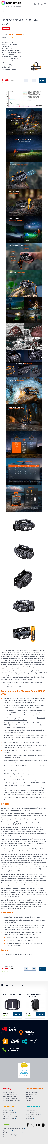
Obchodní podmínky (9, 1112)
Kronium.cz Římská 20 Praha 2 (29, 1098)
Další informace (33, 1106)
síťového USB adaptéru (14, 858)
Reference (29, 1118)
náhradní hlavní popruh (25, 788)
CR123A (11, 739)
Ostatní (6, 1125)
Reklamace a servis (8, 1118)
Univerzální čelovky (18, 11)
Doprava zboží (7, 1131)
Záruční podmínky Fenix (10, 1116)
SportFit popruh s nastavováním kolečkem (23, 790)
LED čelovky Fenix (6, 11)
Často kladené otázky (32, 1112)
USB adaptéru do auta (31, 858)
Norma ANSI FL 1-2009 (32, 1114)
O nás (4, 1137)
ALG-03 (39, 797)
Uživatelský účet (31, 1110)
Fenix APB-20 (35, 792)
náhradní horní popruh (39, 788)
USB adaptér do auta (35, 794)
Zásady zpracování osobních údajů (12, 1129)
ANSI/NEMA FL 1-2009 (14, 687)
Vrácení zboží (7, 1114)
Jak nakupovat (7, 1110)
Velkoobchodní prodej (9, 1135)
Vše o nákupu (9, 1106)
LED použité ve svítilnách (33, 1116)
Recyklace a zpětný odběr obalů (12, 1133)
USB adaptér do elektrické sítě (18, 794)
